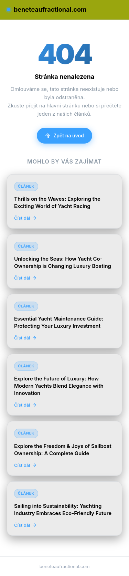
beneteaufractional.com (46, 9)
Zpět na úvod (64, 135)
